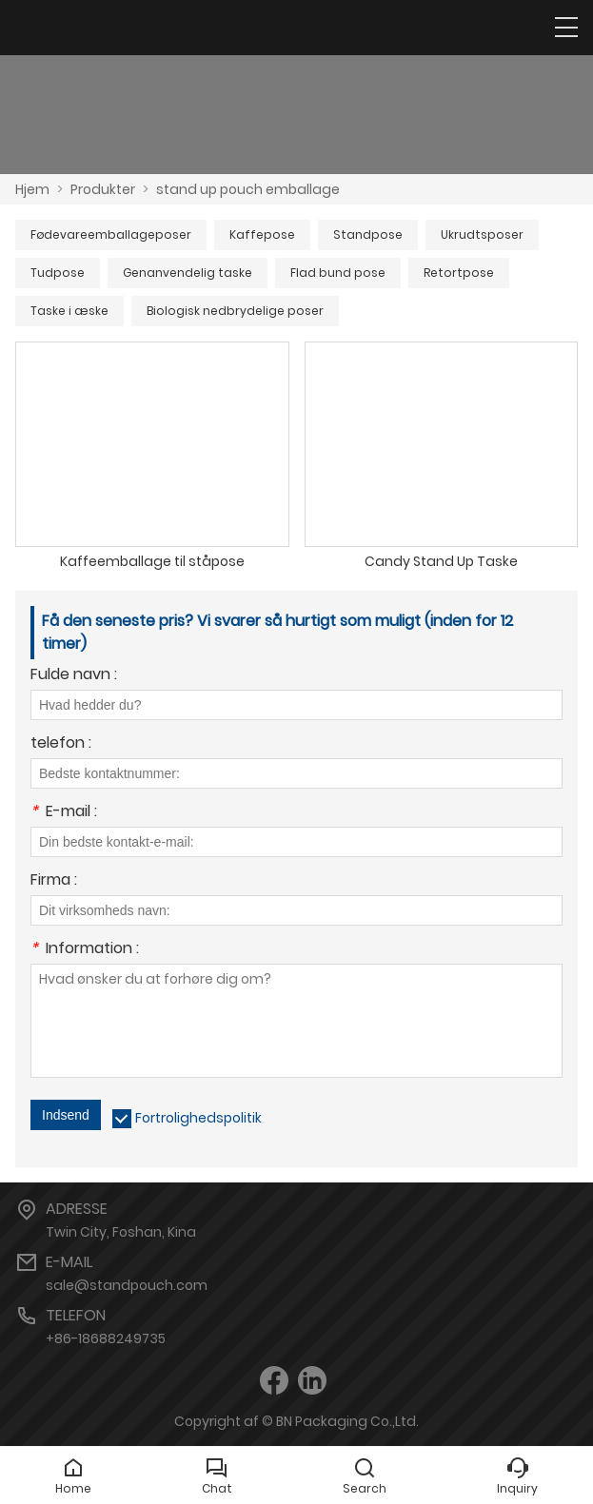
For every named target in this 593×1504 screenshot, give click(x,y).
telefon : (60, 744)
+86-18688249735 (106, 1338)
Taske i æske (69, 311)
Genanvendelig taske (187, 272)
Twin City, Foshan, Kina (121, 1231)
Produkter (102, 189)
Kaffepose (262, 234)
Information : (84, 950)
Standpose (368, 234)
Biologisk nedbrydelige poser (235, 311)
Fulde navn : (73, 676)
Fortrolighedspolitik (198, 1117)
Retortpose (459, 272)
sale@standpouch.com (127, 1285)
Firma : (53, 881)
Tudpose (57, 272)
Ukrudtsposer (482, 234)
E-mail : (63, 813)
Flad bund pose (337, 272)
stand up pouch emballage (248, 189)
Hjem (32, 189)
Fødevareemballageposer (110, 234)
